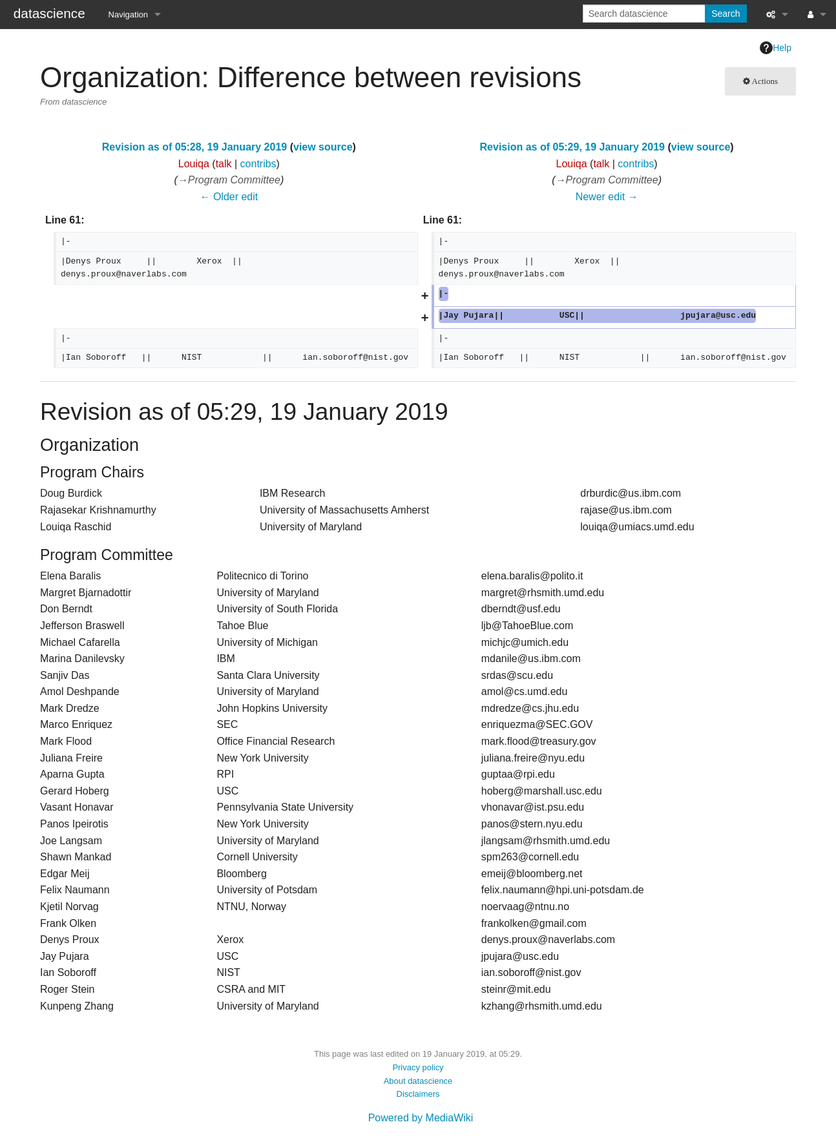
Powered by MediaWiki (421, 1117)
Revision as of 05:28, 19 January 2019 (194, 146)
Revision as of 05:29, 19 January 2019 (572, 146)
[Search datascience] (645, 14)
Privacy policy (417, 1067)
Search (725, 13)
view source (323, 146)
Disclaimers (418, 1094)
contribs (258, 163)
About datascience (418, 1081)
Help (775, 47)
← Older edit (229, 196)
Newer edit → (607, 196)
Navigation (128, 14)
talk (224, 163)
